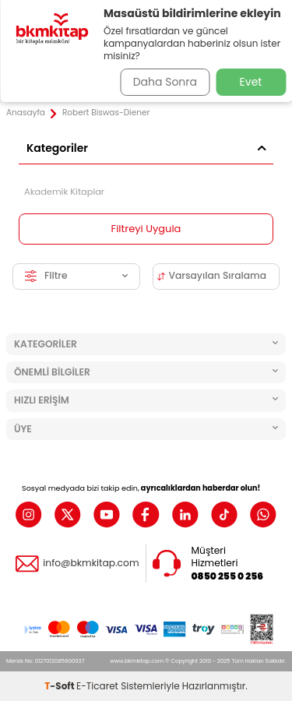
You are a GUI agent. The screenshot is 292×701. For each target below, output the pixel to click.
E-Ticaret (97, 685)
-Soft (60, 685)
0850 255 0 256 (228, 576)
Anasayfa (25, 112)
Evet (251, 82)
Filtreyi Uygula (146, 228)
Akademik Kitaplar (64, 191)
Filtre (76, 275)
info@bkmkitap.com (91, 563)
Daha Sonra (165, 82)
